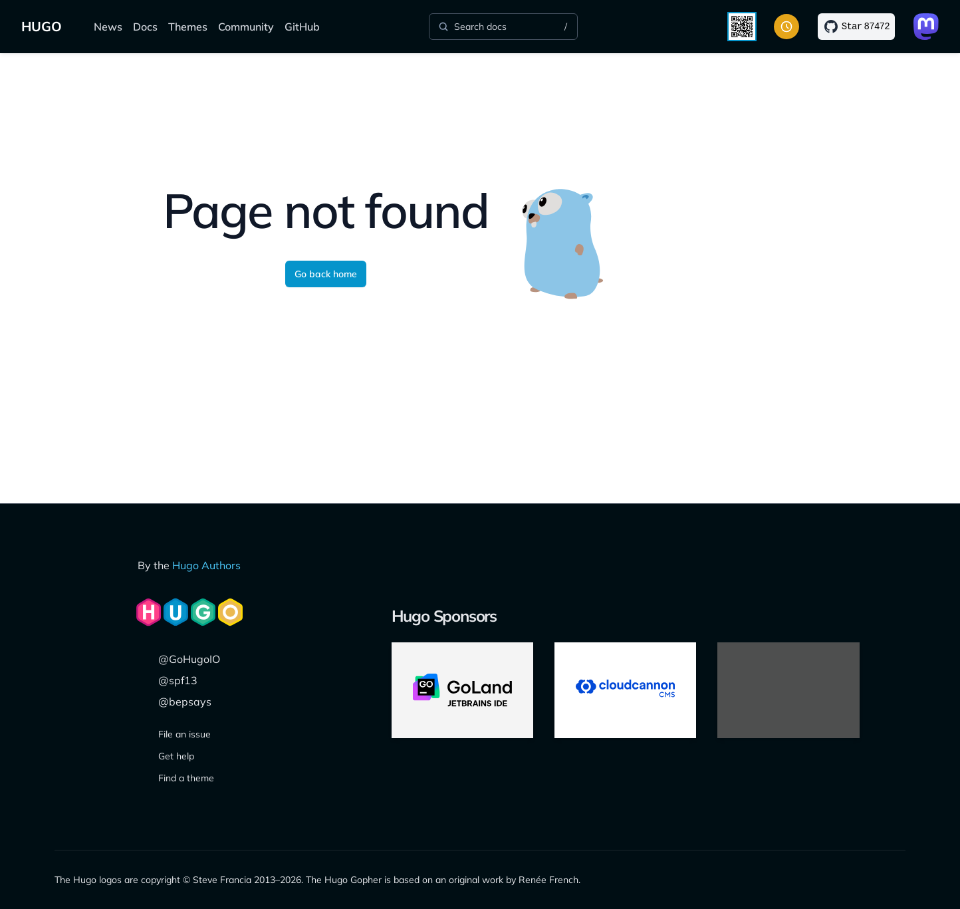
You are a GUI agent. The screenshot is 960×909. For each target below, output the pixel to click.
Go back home (326, 274)
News (108, 26)
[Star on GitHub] (856, 26)
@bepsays (184, 701)
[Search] (503, 26)
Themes (187, 26)
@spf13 (177, 680)
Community (246, 26)
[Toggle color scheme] (786, 26)
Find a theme (186, 778)
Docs (145, 26)
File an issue (184, 734)
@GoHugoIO (189, 659)
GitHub (302, 26)
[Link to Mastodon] (926, 26)
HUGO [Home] (41, 26)
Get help (176, 756)
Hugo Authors (206, 565)
